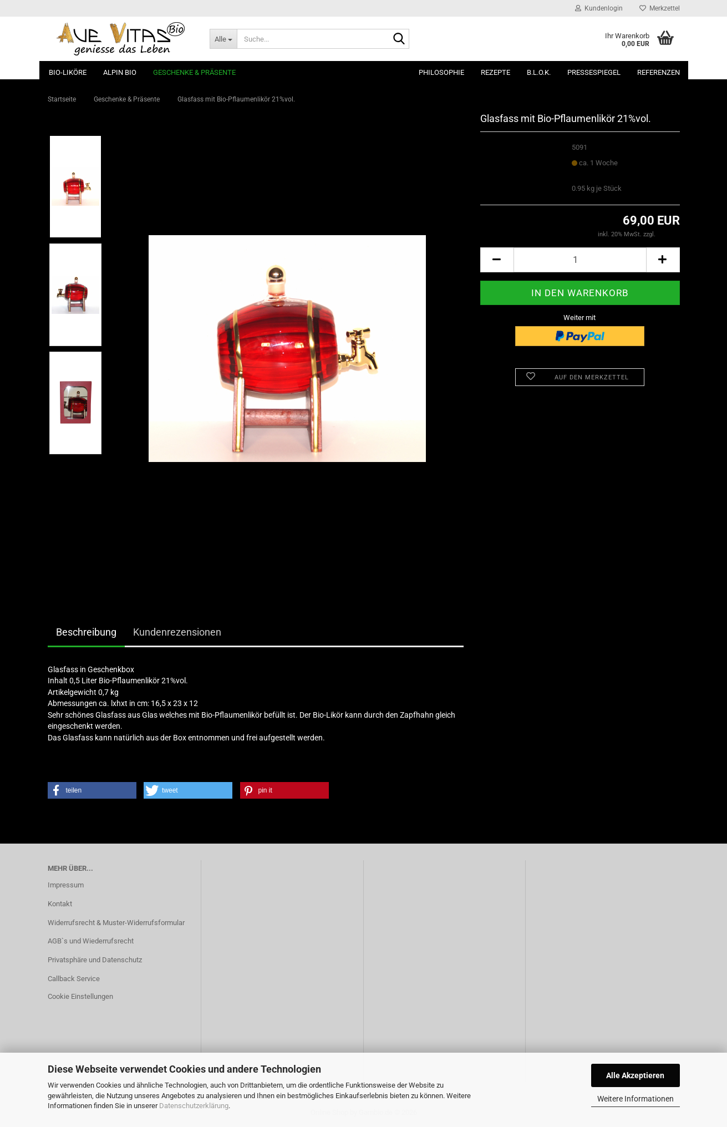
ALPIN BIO (119, 72)
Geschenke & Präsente (194, 72)
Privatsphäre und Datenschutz (95, 960)
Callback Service (74, 978)
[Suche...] (223, 39)
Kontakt (60, 904)
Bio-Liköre (68, 72)
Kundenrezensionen (177, 632)
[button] (497, 259)
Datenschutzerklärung (193, 1105)
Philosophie (441, 72)
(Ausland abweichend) (602, 173)
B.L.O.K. (539, 72)
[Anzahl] (580, 259)
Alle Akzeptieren (635, 1075)
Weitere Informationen (635, 1098)
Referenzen (658, 72)
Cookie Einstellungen (80, 996)
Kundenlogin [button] (599, 8)
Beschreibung (86, 632)
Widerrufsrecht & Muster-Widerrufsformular (116, 922)
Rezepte (495, 72)
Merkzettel (659, 8)
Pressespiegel (594, 72)
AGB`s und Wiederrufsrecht (91, 941)
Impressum (66, 885)
